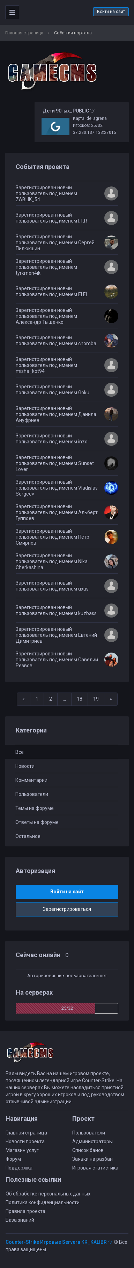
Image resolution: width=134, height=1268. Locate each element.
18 (79, 699)
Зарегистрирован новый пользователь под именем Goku (52, 389)
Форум (13, 1159)
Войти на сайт (111, 11)
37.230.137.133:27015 (94, 132)
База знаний (20, 1220)
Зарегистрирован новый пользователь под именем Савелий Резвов (57, 659)
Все (19, 752)
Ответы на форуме (37, 822)
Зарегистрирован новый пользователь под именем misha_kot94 (46, 365)
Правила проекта (25, 1211)
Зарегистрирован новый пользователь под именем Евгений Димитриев (56, 635)
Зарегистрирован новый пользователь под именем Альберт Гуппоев (57, 512)
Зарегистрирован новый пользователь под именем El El (51, 291)
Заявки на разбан (92, 1159)
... (64, 699)
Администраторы (92, 1141)
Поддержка (19, 1168)
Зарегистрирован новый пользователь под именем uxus (52, 586)
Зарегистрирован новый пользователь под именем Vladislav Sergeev (57, 488)
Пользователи (31, 794)
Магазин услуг (22, 1150)
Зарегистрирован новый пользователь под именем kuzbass (56, 610)
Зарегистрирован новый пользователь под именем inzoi (52, 438)
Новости (25, 766)
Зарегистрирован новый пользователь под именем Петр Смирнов (52, 537)
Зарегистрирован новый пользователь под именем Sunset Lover (55, 463)
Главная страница (24, 32)
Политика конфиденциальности (43, 1202)
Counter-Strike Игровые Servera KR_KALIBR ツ (59, 1242)
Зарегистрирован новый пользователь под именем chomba (56, 340)
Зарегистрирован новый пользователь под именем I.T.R (51, 218)
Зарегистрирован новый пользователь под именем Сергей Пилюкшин (55, 242)
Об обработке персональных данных (48, 1194)
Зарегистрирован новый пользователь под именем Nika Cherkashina (52, 561)
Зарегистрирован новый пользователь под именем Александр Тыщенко (46, 316)
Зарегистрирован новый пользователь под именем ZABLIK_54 (46, 193)
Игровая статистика (95, 1168)
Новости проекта (25, 1141)
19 (96, 699)
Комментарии (31, 780)
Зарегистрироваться (67, 909)
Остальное (27, 836)
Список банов (88, 1150)
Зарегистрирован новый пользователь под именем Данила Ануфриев (56, 414)
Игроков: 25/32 (88, 125)
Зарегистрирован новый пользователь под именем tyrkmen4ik (46, 267)
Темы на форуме (34, 808)
